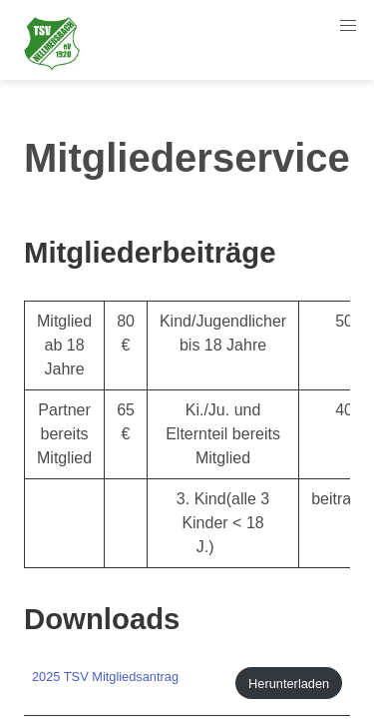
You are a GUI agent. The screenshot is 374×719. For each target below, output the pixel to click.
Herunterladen (288, 683)
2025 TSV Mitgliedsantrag (105, 676)
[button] (348, 26)
